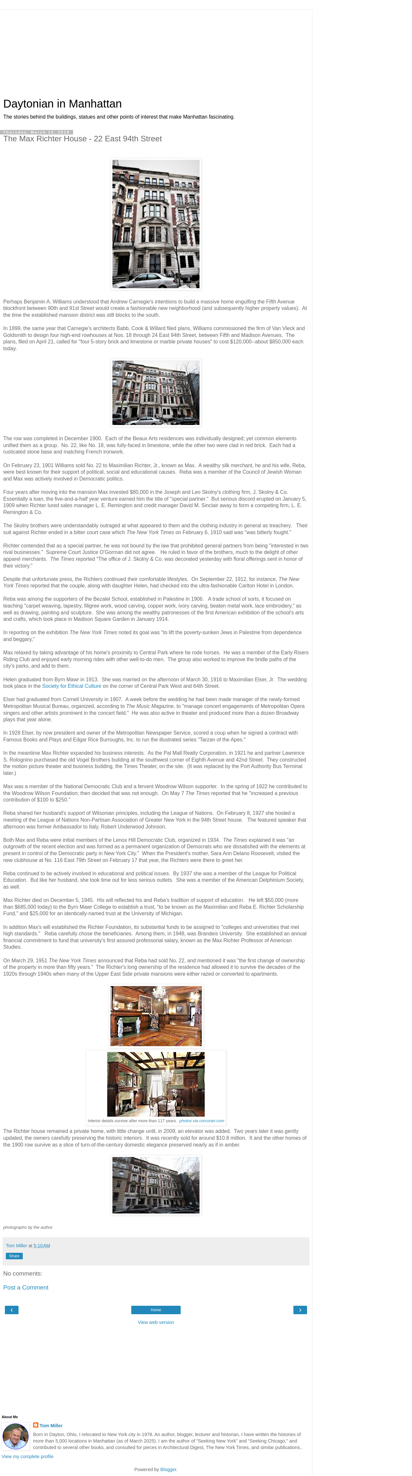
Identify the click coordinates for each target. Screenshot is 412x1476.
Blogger (168, 1469)
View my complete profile (28, 1456)
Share (14, 1256)
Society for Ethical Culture (71, 686)
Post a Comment (25, 1287)
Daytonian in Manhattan (62, 103)
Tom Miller (51, 1425)
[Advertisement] (156, 50)
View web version (156, 1322)
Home (156, 1310)
